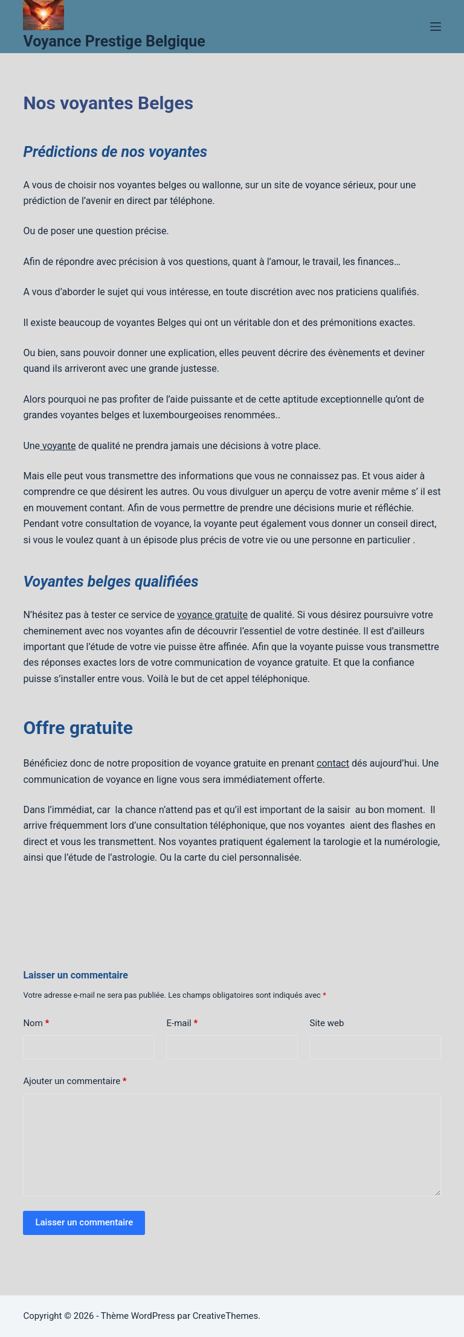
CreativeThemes (226, 1315)
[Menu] (435, 26)
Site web (327, 1023)
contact (333, 763)
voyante (58, 446)
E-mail (182, 1023)
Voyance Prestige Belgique (114, 41)
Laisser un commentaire (84, 1222)
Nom (36, 1023)
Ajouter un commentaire (74, 1081)
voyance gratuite (212, 615)
